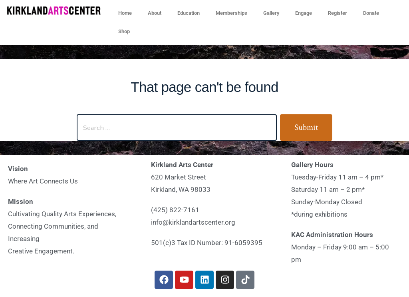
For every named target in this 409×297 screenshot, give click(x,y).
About (154, 13)
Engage (303, 13)
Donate (371, 13)
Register (337, 13)
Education (188, 13)
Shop (124, 31)
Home (125, 13)
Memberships (231, 13)
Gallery (271, 13)
